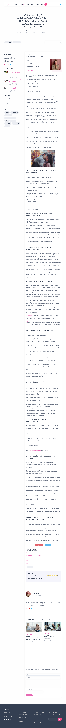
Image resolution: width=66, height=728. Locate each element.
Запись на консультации (39, 712)
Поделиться (39, 545)
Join (59, 719)
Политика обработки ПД (39, 718)
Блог (32, 4)
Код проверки (29, 689)
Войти (42, 4)
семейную (36, 68)
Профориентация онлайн (32, 560)
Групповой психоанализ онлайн (34, 555)
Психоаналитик (15, 112)
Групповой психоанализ (10, 99)
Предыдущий (8, 42)
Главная (31, 9)
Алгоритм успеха (30, 563)
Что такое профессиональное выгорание (49, 637)
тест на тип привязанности (35, 450)
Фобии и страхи (16, 123)
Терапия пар (8, 101)
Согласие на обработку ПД (39, 720)
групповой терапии (31, 321)
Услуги (16, 4)
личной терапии (30, 315)
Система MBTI (8, 115)
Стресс (7, 126)
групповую (31, 68)
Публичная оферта (38, 722)
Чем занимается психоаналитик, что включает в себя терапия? (33, 638)
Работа (7, 112)
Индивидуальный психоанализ (12, 98)
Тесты (22, 4)
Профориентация (9, 103)
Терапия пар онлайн (31, 558)
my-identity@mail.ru (23, 720)
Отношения (30, 567)
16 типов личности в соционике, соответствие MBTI (14, 72)
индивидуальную (29, 70)
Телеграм (48, 545)
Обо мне (37, 4)
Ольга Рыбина (35, 593)
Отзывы (27, 4)
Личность (13, 120)
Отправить (29, 695)
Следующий (17, 42)
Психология (29, 634)
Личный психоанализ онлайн (33, 552)
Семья (7, 120)
